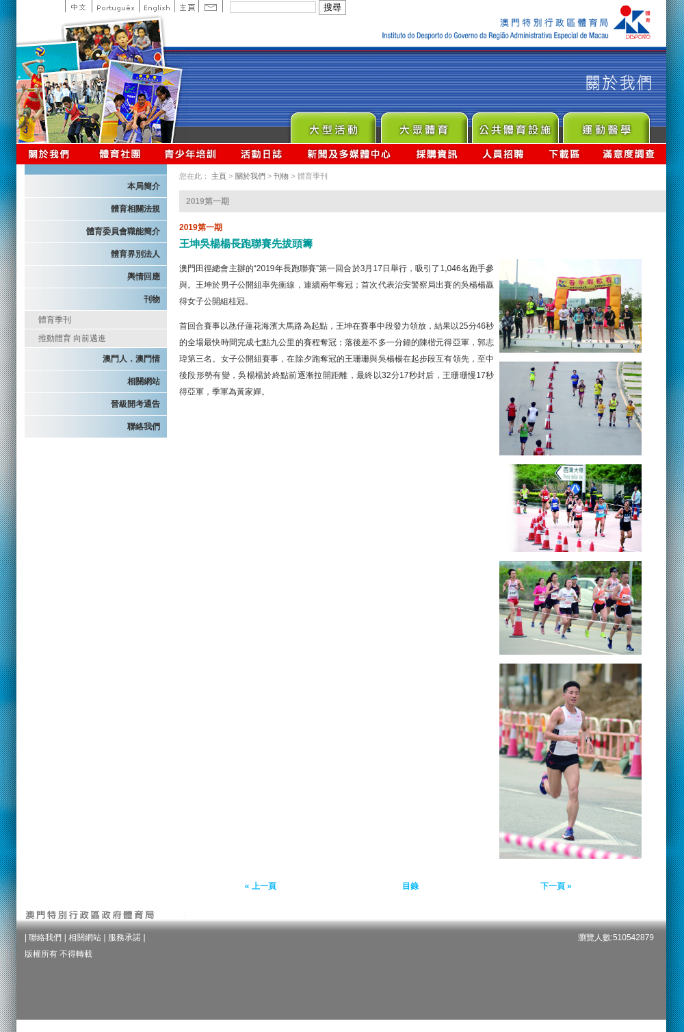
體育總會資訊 (120, 153)
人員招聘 (503, 153)
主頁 (186, 6)
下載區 (564, 153)
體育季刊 (54, 320)
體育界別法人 (135, 254)
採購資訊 (436, 153)
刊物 (152, 299)
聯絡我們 (143, 426)
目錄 (410, 886)
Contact (210, 6)
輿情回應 (143, 276)
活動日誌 (262, 153)
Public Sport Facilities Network (514, 124)
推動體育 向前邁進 (72, 338)
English (156, 6)
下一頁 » (556, 886)
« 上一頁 (260, 886)
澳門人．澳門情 (131, 359)
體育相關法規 (135, 209)
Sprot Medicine (605, 124)
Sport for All (423, 124)
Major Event (332, 124)
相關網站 (143, 381)
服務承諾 (124, 937)
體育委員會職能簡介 (123, 231)
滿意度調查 (629, 153)
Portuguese (115, 6)
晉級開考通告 (135, 404)
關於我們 (51, 153)
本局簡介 (143, 186)
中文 (78, 6)
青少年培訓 (190, 153)
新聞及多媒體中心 (349, 153)
